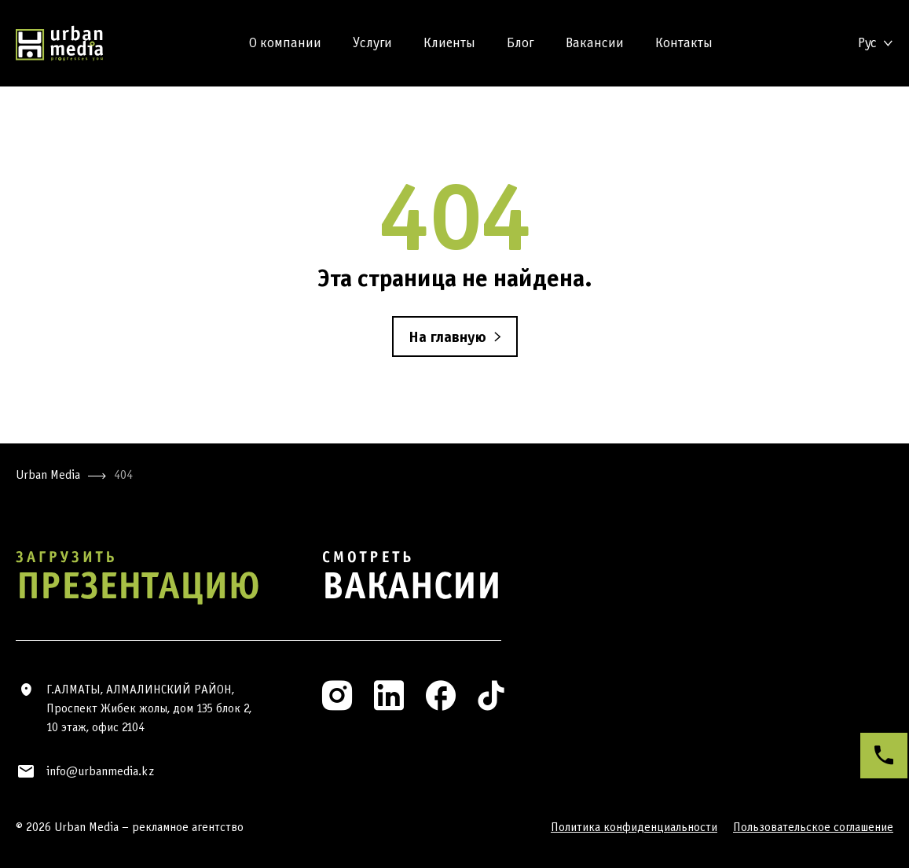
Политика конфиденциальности (634, 826)
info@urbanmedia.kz (100, 770)
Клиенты (449, 43)
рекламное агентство (188, 826)
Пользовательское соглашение (813, 826)
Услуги (372, 43)
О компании (285, 43)
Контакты (684, 43)
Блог (520, 43)
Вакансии (595, 43)
